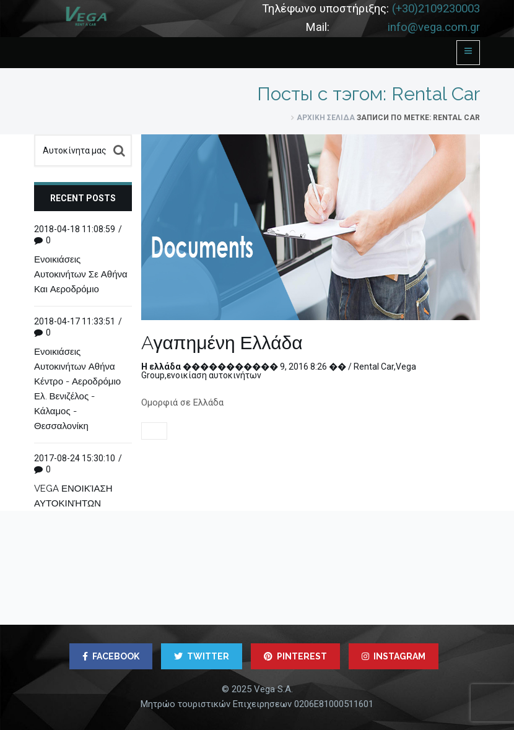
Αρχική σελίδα (326, 117)
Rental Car (374, 367)
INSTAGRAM (393, 656)
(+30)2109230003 (436, 8)
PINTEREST (295, 656)
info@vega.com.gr (434, 27)
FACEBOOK (110, 656)
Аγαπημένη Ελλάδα (222, 343)
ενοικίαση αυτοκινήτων (214, 375)
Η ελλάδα (161, 367)
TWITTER (201, 656)
